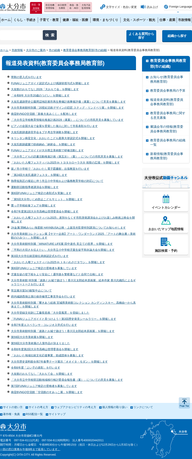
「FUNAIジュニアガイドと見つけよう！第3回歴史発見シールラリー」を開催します (63, 318)
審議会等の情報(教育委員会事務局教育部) (166, 129)
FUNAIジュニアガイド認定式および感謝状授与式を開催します (50, 83)
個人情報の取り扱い (114, 407)
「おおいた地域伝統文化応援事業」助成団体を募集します (47, 355)
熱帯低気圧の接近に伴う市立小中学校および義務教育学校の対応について (57, 180)
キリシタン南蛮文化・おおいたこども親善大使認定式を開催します (53, 138)
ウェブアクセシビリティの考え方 (75, 407)
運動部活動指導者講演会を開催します (35, 187)
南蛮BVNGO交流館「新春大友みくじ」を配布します (44, 113)
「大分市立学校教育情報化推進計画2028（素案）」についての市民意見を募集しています (67, 119)
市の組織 (54, 50)
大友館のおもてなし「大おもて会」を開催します (42, 373)
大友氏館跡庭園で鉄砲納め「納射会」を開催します (43, 144)
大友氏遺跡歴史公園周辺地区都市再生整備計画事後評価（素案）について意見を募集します (68, 101)
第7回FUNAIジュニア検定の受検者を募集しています (44, 386)
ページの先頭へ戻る (184, 402)
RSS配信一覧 (34, 414)
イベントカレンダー (166, 207)
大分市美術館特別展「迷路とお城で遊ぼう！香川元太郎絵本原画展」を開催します (63, 331)
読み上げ (152, 7)
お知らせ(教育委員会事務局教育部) (166, 79)
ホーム (4, 50)
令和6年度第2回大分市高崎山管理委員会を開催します (45, 349)
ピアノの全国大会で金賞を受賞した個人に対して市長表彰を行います (54, 126)
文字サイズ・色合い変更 (121, 7)
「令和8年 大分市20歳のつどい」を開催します (40, 95)
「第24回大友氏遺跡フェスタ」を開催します (39, 174)
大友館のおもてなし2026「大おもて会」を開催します (45, 89)
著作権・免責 (11, 414)
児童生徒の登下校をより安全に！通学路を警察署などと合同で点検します (57, 274)
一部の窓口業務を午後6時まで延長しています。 (30, 449)
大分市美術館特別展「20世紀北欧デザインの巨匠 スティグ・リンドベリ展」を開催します (67, 107)
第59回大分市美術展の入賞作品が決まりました (40, 343)
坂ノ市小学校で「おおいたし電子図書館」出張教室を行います (50, 168)
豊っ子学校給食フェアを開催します (33, 205)
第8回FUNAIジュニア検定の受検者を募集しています (44, 268)
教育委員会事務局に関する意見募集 (167, 115)
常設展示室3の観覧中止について (31, 290)
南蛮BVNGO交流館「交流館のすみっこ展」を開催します (47, 392)
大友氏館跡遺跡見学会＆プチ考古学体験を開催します (44, 132)
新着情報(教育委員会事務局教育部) (166, 156)
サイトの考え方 (38, 407)
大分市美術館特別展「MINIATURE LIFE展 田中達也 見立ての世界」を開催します (62, 243)
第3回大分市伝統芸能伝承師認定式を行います (40, 256)
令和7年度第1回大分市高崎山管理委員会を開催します (45, 211)
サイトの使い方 (13, 407)
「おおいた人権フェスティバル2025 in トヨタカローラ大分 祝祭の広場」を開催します (65, 162)
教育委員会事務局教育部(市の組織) (85, 50)
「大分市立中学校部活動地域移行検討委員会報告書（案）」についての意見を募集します (67, 379)
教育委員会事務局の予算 (167, 90)
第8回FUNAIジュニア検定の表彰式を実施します (41, 193)
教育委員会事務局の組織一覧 (167, 142)
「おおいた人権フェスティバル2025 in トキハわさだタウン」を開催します (58, 262)
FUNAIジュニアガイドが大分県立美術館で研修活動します (47, 150)
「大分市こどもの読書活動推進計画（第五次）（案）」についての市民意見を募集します (67, 156)
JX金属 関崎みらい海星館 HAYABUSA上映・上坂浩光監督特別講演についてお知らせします (68, 227)
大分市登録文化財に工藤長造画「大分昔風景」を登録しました (50, 312)
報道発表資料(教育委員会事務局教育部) (166, 102)
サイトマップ (57, 414)
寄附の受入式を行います (26, 77)
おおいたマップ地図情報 (166, 229)
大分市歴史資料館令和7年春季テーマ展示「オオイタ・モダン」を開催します (59, 361)
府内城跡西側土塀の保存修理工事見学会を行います (43, 296)
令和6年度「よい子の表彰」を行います (35, 367)
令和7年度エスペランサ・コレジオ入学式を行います (44, 324)
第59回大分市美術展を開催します (32, 337)
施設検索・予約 (166, 250)
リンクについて (143, 407)
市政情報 (17, 50)
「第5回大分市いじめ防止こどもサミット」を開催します (47, 199)
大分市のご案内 (36, 50)
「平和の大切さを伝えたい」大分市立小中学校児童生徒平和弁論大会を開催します (63, 249)
